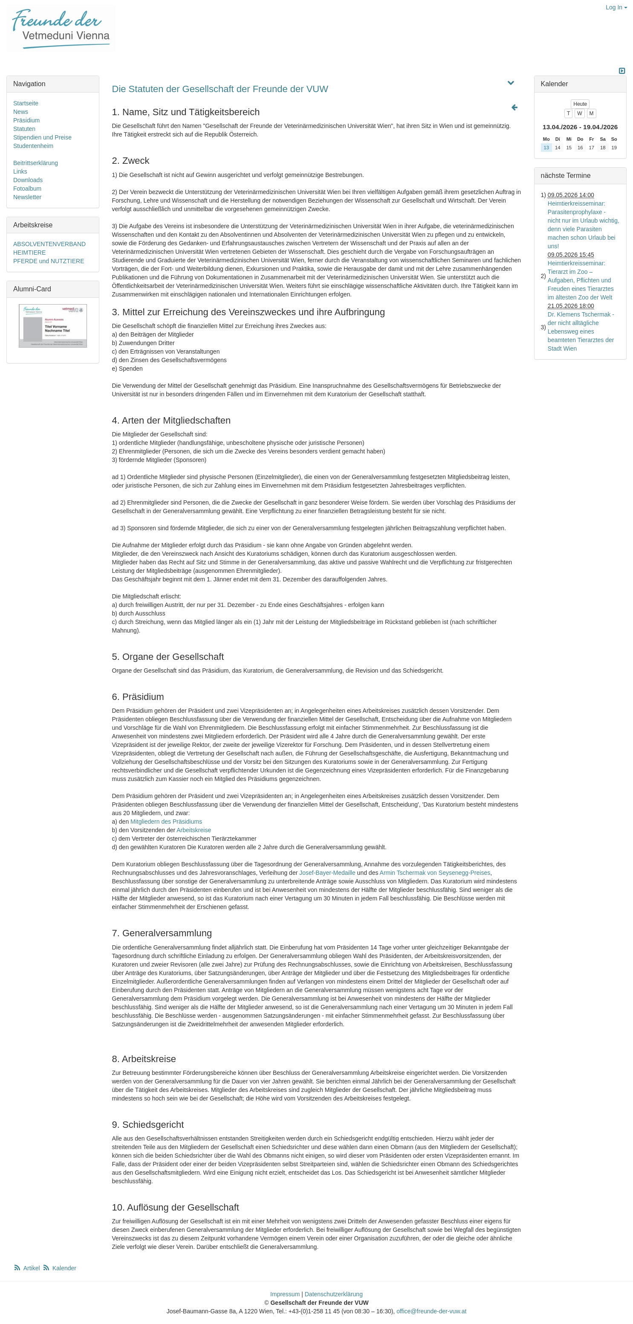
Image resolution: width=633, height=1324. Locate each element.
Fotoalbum (27, 188)
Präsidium (26, 120)
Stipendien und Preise (42, 137)
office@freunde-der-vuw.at (431, 1311)
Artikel (27, 1268)
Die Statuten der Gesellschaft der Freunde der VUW (220, 89)
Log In (616, 7)
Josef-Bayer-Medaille (327, 872)
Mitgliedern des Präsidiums (166, 821)
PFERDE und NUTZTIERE (48, 261)
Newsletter (27, 197)
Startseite (25, 103)
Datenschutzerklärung (334, 1294)
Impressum (285, 1294)
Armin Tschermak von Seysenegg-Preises (435, 872)
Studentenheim (33, 145)
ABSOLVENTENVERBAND (49, 244)
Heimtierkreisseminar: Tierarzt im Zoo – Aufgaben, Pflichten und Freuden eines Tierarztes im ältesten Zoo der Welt (581, 280)
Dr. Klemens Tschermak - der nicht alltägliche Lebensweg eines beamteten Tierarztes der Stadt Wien (581, 331)
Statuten (24, 128)
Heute (580, 104)
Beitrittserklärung (35, 163)
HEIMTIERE (29, 252)
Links (20, 171)
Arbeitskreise (193, 830)
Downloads (28, 180)
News (20, 111)
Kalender (59, 1268)
